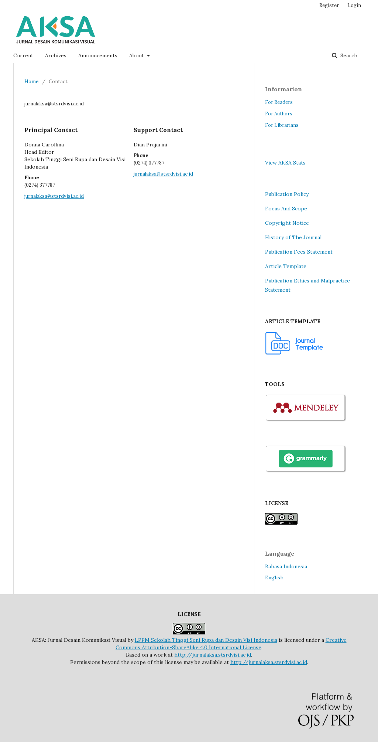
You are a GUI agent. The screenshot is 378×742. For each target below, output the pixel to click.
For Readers (279, 102)
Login (354, 5)
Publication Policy (287, 194)
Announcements (97, 55)
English (274, 577)
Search (348, 55)
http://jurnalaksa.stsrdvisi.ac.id (212, 654)
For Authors (278, 114)
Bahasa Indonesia (286, 566)
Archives (55, 55)
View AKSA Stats (285, 162)
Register (329, 5)
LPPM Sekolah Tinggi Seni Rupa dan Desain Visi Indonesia (206, 640)
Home (31, 81)
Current (23, 55)
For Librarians (282, 125)
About (137, 55)
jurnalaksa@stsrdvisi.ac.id (54, 196)
